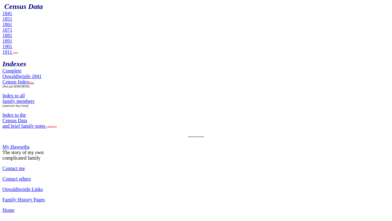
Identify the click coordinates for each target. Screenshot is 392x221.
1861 (7, 24)
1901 (7, 46)
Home (8, 210)
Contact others (16, 178)
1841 (7, 13)
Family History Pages (23, 199)
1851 (7, 18)
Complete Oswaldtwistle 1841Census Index (22, 76)
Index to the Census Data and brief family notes (24, 120)
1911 (7, 52)
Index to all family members (18, 98)
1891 (7, 41)
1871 (7, 30)
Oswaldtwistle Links (22, 189)
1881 (7, 35)
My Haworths (15, 146)
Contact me (13, 168)
